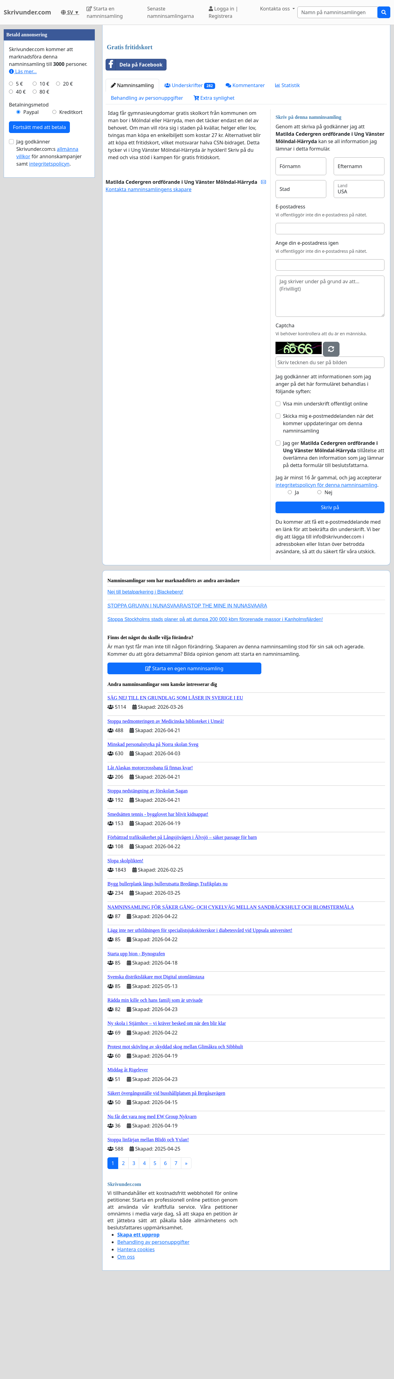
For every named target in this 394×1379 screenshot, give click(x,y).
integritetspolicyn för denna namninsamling (326, 571)
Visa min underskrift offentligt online (325, 489)
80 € (44, 276)
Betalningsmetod (29, 289)
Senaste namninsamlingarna (170, 12)
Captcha (284, 411)
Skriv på (330, 593)
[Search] (337, 12)
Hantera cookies (136, 1335)
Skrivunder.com (27, 12)
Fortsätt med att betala (39, 311)
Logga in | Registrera (223, 12)
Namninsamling (132, 171)
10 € (44, 268)
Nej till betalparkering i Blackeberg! (145, 678)
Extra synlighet (214, 184)
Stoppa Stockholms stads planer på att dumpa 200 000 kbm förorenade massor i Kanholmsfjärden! (215, 705)
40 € (21, 276)
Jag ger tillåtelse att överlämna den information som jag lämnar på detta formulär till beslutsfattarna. (333, 540)
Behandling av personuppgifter (147, 184)
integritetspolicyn (49, 348)
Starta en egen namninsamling (184, 754)
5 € (19, 268)
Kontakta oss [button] (275, 8)
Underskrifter (189, 171)
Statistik (287, 171)
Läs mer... (23, 256)
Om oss (126, 1343)
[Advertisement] (246, 78)
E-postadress (290, 292)
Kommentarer (245, 171)
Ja (297, 578)
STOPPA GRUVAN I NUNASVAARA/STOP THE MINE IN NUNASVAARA (187, 692)
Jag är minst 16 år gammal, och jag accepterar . (328, 567)
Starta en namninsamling (104, 12)
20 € (68, 268)
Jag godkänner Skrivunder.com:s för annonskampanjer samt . (49, 337)
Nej (328, 578)
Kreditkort (70, 296)
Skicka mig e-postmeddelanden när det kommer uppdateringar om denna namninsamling (328, 509)
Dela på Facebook (134, 150)
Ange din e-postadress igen (307, 329)
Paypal (31, 296)
